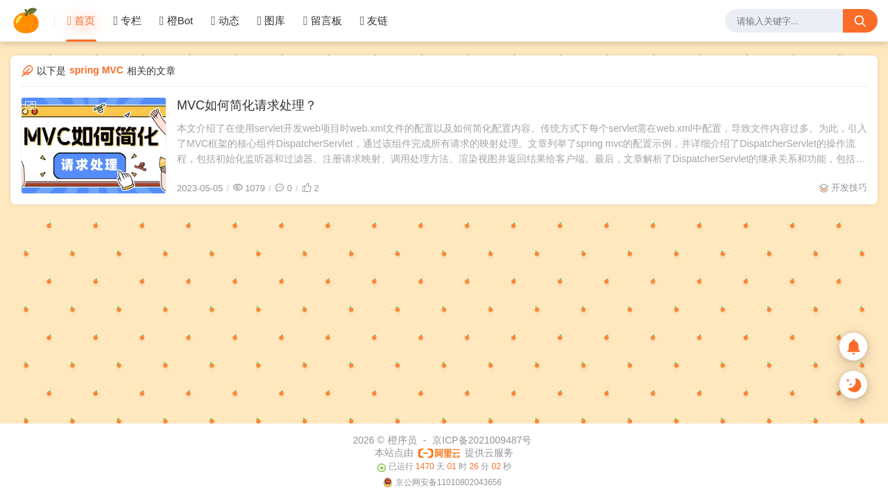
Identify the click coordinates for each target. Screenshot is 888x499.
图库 (271, 21)
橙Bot (176, 21)
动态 (225, 21)
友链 (374, 21)
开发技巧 (849, 187)
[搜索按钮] (860, 21)
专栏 (127, 21)
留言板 (322, 21)
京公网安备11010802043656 (448, 482)
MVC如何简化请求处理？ (247, 105)
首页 (81, 21)
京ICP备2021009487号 (481, 440)
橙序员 (402, 440)
